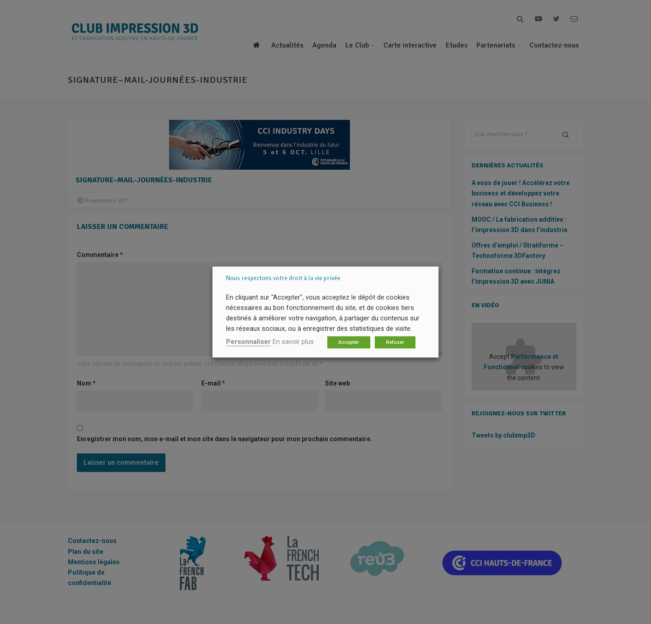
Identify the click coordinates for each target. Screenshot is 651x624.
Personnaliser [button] (248, 342)
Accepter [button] (349, 342)
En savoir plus (293, 342)
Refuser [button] (395, 342)
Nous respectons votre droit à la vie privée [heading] (283, 278)
